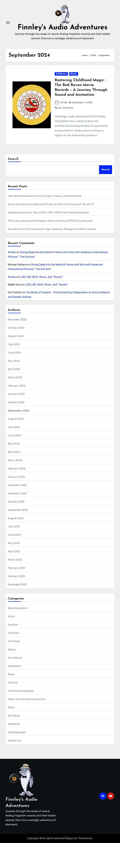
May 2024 (14, 443)
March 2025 (15, 377)
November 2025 (17, 319)
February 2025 (16, 385)
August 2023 (16, 518)
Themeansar (85, 838)
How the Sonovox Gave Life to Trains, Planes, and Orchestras (45, 196)
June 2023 (14, 534)
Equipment (14, 666)
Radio (11, 707)
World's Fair (14, 740)
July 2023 (14, 526)
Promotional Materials (21, 690)
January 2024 (16, 476)
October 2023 (16, 501)
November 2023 (17, 493)
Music (73, 73)
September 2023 (18, 510)
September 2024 (18, 410)
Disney (12, 649)
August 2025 (16, 336)
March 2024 (15, 460)
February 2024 (17, 468)
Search (13, 159)
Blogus (70, 838)
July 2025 (14, 344)
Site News (14, 715)
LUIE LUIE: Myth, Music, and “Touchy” (41, 276)
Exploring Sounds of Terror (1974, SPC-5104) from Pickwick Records (48, 212)
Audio (11, 616)
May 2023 (14, 543)
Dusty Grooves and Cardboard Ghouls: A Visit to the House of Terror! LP (51, 204)
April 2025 (14, 369)
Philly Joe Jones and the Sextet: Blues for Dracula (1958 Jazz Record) (50, 220)
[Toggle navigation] (7, 23)
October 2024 (16, 402)
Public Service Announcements (27, 699)
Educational (15, 657)
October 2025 (16, 327)
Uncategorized (17, 732)
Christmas (14, 641)
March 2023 (15, 559)
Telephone (14, 724)
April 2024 (14, 452)
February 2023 (16, 567)
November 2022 (17, 584)
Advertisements (17, 608)
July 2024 (14, 427)
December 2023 (17, 485)
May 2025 (14, 360)
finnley (61, 102)
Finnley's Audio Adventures (62, 27)
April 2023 (14, 551)
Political (13, 682)
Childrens (61, 73)
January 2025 (16, 394)
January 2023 (16, 576)
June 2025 (14, 352)
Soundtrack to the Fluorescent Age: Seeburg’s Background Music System (52, 229)
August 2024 (16, 418)
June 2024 (14, 435)
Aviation (13, 624)
